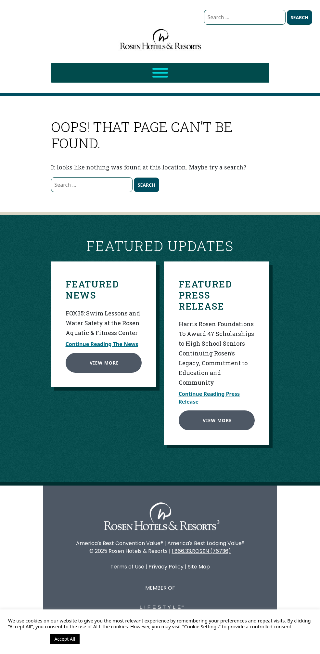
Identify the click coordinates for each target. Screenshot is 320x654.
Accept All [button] (64, 639)
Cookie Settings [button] (27, 639)
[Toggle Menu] (160, 73)
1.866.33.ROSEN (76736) (201, 551)
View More (102, 361)
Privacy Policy (166, 566)
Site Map (199, 566)
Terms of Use (127, 566)
